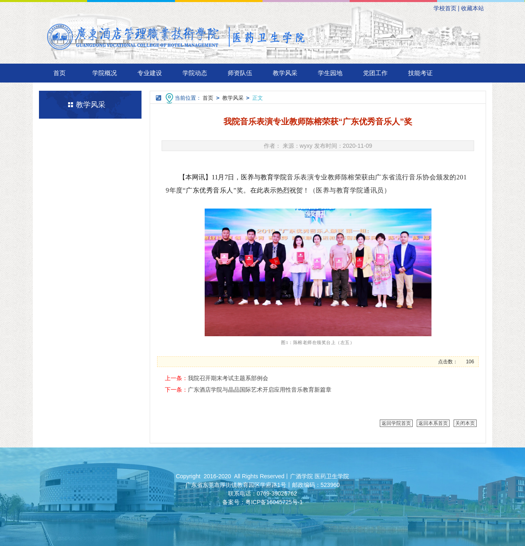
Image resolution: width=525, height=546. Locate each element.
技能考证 (420, 72)
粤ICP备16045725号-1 (274, 502)
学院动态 (195, 72)
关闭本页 (465, 423)
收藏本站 (472, 8)
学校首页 (445, 8)
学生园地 (330, 72)
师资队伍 (240, 72)
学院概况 (104, 72)
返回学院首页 (396, 423)
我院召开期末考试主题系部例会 (228, 378)
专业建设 (149, 72)
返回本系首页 (433, 423)
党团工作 (375, 72)
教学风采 (285, 72)
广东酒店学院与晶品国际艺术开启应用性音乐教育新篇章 (259, 389)
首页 (59, 72)
